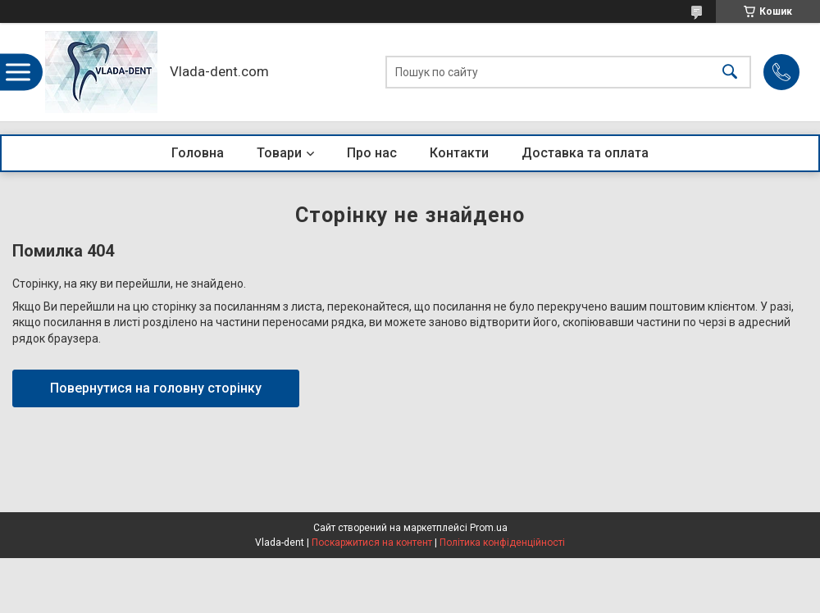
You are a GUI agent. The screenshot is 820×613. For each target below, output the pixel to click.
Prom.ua (489, 528)
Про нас (372, 153)
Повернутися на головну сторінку (156, 388)
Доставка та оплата (585, 153)
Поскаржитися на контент (372, 542)
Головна (197, 153)
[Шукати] (729, 72)
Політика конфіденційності (502, 542)
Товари (279, 153)
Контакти (459, 153)
